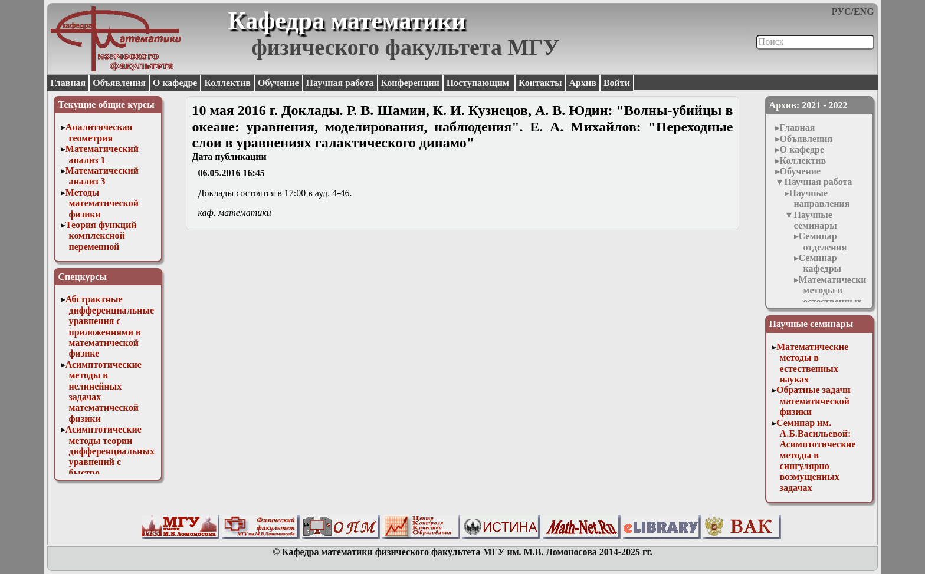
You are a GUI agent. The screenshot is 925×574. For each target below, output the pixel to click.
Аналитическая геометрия (98, 132)
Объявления (119, 83)
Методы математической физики (102, 203)
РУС (841, 11)
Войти (616, 83)
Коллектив (227, 83)
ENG (864, 11)
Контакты (540, 83)
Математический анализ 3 (102, 176)
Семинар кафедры (820, 263)
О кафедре (175, 83)
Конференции (410, 83)
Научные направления (819, 198)
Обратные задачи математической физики (813, 401)
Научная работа (340, 83)
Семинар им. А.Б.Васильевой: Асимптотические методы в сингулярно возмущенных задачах (816, 455)
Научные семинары (815, 220)
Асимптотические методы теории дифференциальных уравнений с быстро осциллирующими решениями (110, 461)
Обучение (278, 83)
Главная (68, 83)
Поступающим (479, 83)
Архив (582, 83)
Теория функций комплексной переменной (101, 236)
